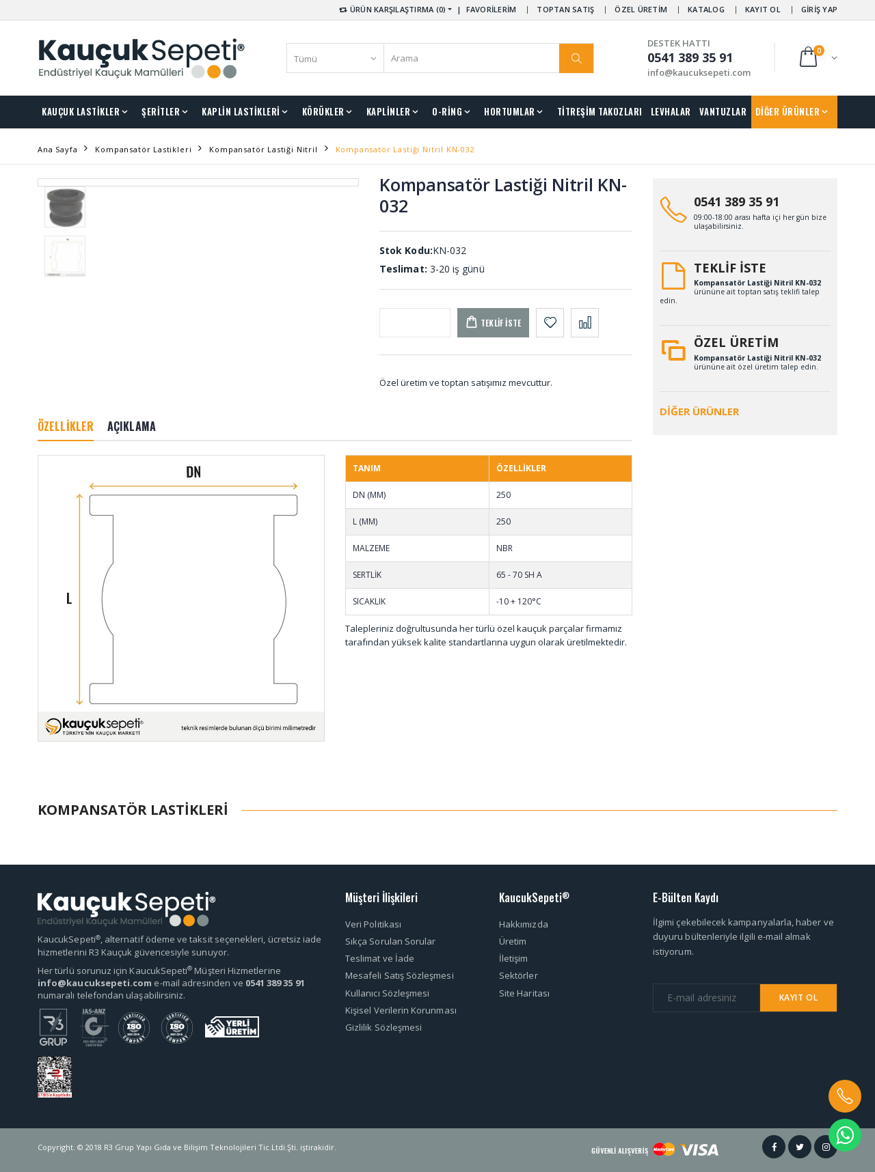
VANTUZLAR (723, 111)
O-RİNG (447, 111)
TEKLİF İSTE (730, 268)
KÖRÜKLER (323, 111)
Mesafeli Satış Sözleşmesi (399, 975)
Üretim (512, 941)
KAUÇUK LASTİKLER (81, 111)
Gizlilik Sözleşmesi (383, 1027)
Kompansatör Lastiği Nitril (263, 149)
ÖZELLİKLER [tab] (66, 426)
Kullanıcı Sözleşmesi (387, 993)
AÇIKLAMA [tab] (131, 426)
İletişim (513, 958)
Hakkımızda (523, 924)
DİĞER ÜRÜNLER (787, 111)
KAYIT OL (763, 9)
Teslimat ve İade (379, 958)
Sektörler (518, 975)
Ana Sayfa (57, 149)
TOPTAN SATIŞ (565, 9)
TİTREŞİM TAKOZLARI (600, 111)
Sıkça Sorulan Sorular (390, 941)
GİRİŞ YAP (819, 9)
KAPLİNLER (388, 111)
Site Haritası (524, 993)
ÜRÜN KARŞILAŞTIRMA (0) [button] (391, 9)
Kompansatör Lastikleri (143, 149)
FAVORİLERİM (491, 9)
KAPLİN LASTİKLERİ (241, 111)
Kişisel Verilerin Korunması (401, 1010)
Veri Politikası (373, 924)
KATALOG (706, 9)
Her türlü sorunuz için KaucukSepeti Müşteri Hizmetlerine (159, 970)
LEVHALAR (671, 111)
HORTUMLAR (509, 111)
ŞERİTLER (161, 111)
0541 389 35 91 (736, 201)
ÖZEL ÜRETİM (641, 9)
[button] (817, 58)
